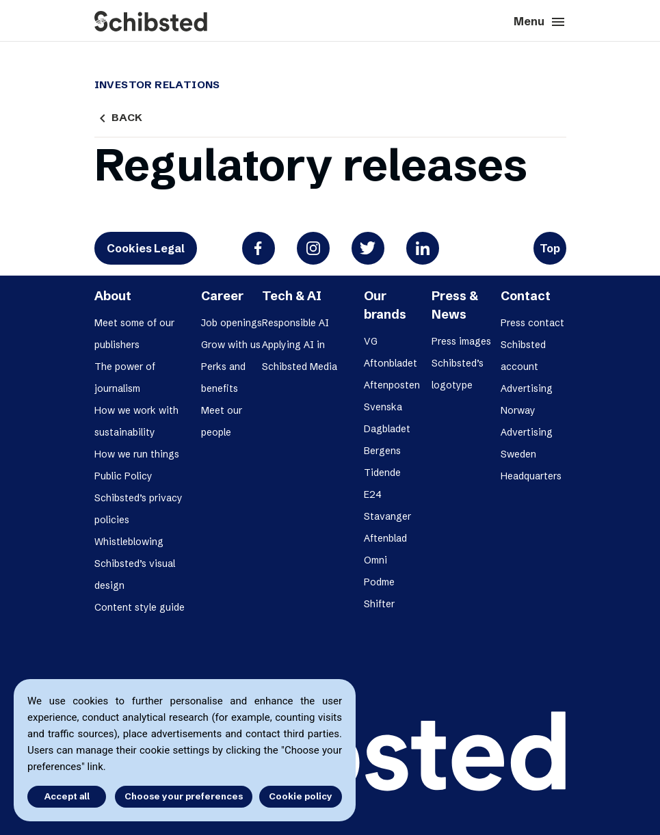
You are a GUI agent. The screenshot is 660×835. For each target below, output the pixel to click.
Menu (540, 22)
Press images (461, 341)
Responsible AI (295, 323)
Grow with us (231, 345)
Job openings (231, 323)
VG (371, 341)
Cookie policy (300, 796)
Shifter (379, 604)
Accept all (67, 796)
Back (118, 117)
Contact (526, 296)
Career (222, 296)
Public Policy (123, 476)
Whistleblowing (128, 541)
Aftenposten (392, 385)
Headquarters (531, 476)
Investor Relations (157, 85)
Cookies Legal (146, 248)
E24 (373, 494)
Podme (379, 582)
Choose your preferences (183, 796)
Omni (375, 560)
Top (550, 248)
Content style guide (139, 607)
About (112, 296)
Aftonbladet (390, 363)
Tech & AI (291, 296)
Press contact (532, 323)
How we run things (136, 454)
